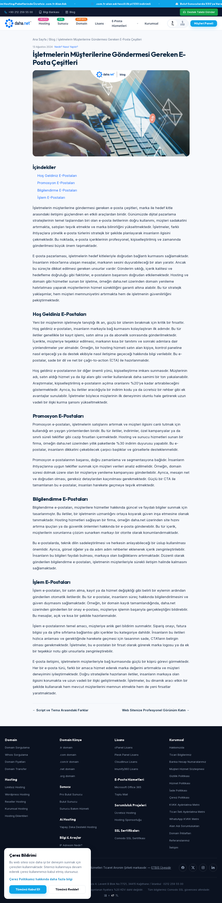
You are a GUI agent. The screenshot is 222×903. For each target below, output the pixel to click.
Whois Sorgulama (16, 754)
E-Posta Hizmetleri (125, 23)
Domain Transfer (16, 769)
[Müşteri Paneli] (203, 23)
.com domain (68, 754)
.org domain (67, 776)
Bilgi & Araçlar (70, 838)
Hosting (45, 23)
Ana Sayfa (39, 39)
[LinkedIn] (213, 868)
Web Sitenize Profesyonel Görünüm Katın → (156, 710)
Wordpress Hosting (17, 794)
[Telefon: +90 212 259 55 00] (20, 12)
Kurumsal (152, 23)
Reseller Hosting (15, 801)
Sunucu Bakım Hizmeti (74, 808)
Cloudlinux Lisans (126, 761)
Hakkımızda (176, 747)
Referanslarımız (179, 840)
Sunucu (64, 23)
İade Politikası (178, 790)
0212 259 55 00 (173, 883)
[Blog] (70, 12)
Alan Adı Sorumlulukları (184, 826)
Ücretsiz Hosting (125, 812)
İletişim (173, 847)
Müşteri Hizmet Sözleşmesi (186, 769)
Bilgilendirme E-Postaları (57, 190)
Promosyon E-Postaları (56, 183)
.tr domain (66, 747)
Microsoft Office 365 (128, 787)
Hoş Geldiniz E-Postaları (57, 176)
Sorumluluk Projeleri (130, 805)
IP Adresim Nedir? (71, 845)
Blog (52, 39)
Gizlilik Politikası (179, 776)
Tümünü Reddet (67, 889)
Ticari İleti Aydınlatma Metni (187, 811)
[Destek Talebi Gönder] (199, 12)
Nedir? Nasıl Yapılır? (66, 46)
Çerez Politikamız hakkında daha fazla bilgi (40, 879)
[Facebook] (183, 868)
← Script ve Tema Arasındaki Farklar (61, 710)
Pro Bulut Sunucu (71, 794)
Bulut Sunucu (68, 801)
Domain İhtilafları (180, 833)
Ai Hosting (68, 819)
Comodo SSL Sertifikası (130, 838)
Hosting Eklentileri (16, 815)
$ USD (182, 23)
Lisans (100, 23)
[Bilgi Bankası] (49, 12)
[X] (193, 868)
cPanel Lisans (124, 747)
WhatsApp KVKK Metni (184, 819)
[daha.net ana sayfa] (18, 23)
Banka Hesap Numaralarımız (187, 761)
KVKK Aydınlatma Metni (184, 804)
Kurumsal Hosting (16, 808)
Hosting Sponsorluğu (128, 819)
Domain (82, 23)
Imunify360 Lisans (126, 769)
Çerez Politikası (179, 797)
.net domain (67, 769)
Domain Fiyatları (15, 761)
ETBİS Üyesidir (161, 867)
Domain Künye (71, 740)
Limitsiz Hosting (15, 787)
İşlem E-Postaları (51, 197)
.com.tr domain (69, 761)
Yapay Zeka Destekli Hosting (78, 827)
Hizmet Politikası (179, 783)
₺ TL (172, 23)
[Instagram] (203, 868)
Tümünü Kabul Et (27, 889)
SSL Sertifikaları (127, 831)
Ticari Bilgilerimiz (180, 754)
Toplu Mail (121, 794)
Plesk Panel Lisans (127, 754)
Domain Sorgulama (17, 747)
